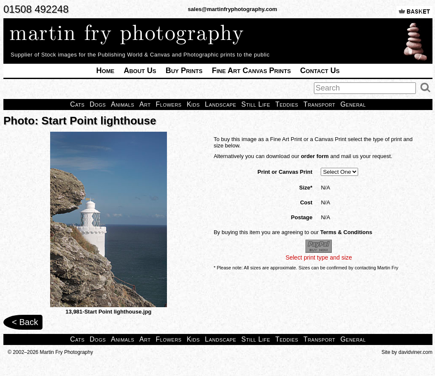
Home (105, 70)
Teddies (286, 104)
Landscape (220, 104)
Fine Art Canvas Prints (251, 70)
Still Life (255, 104)
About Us (140, 70)
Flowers (169, 104)
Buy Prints (184, 70)
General (353, 104)
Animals (122, 104)
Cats (77, 104)
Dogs (98, 104)
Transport (319, 104)
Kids (193, 104)
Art (145, 104)
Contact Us (320, 70)
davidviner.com (415, 352)
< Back (25, 322)
